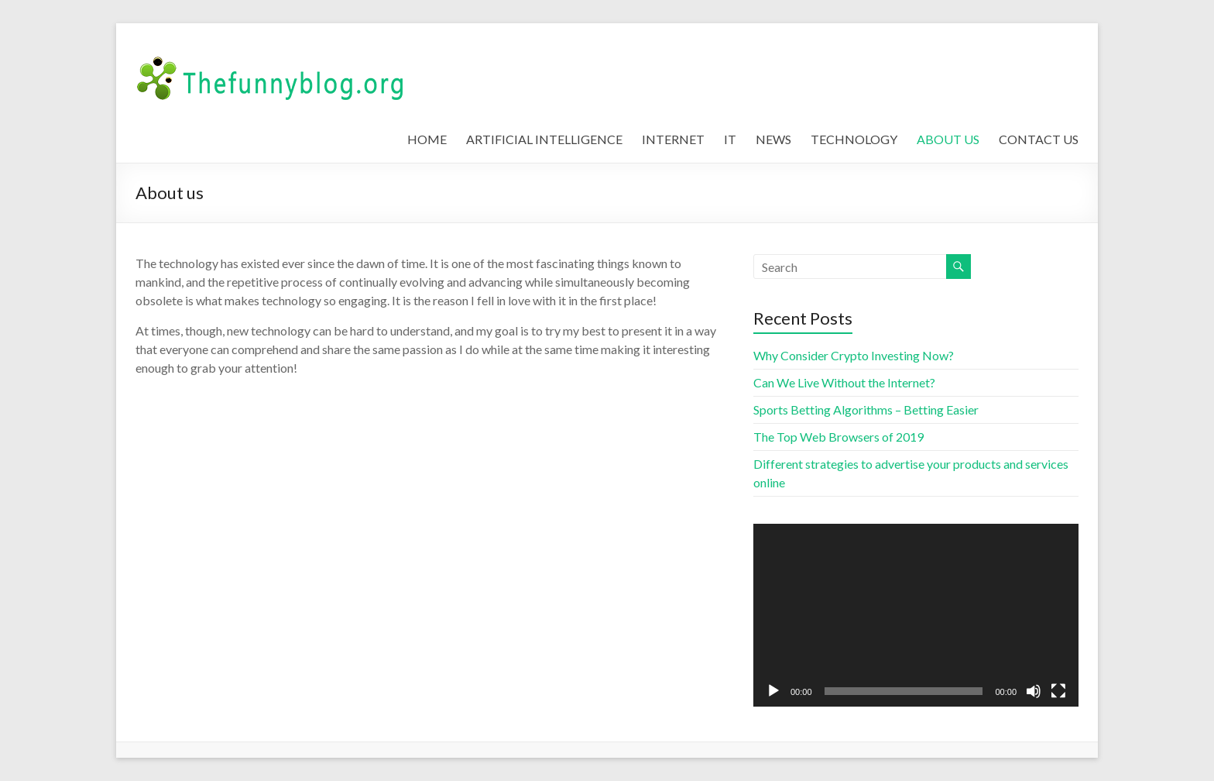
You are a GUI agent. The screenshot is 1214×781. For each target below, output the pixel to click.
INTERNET (673, 139)
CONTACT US (1039, 139)
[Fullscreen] (1058, 691)
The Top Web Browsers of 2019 (838, 436)
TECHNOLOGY (854, 139)
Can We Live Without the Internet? (844, 382)
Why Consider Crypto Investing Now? (853, 355)
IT (730, 139)
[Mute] (1033, 691)
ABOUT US (948, 139)
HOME (427, 139)
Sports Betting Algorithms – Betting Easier (866, 409)
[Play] (773, 691)
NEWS (773, 139)
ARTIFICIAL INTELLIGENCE (544, 139)
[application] (916, 615)
